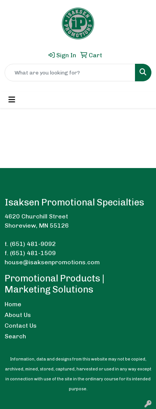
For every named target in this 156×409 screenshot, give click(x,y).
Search (15, 336)
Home (13, 304)
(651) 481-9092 (33, 243)
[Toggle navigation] (12, 99)
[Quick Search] (70, 72)
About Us (18, 314)
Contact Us (21, 325)
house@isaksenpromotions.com (52, 262)
